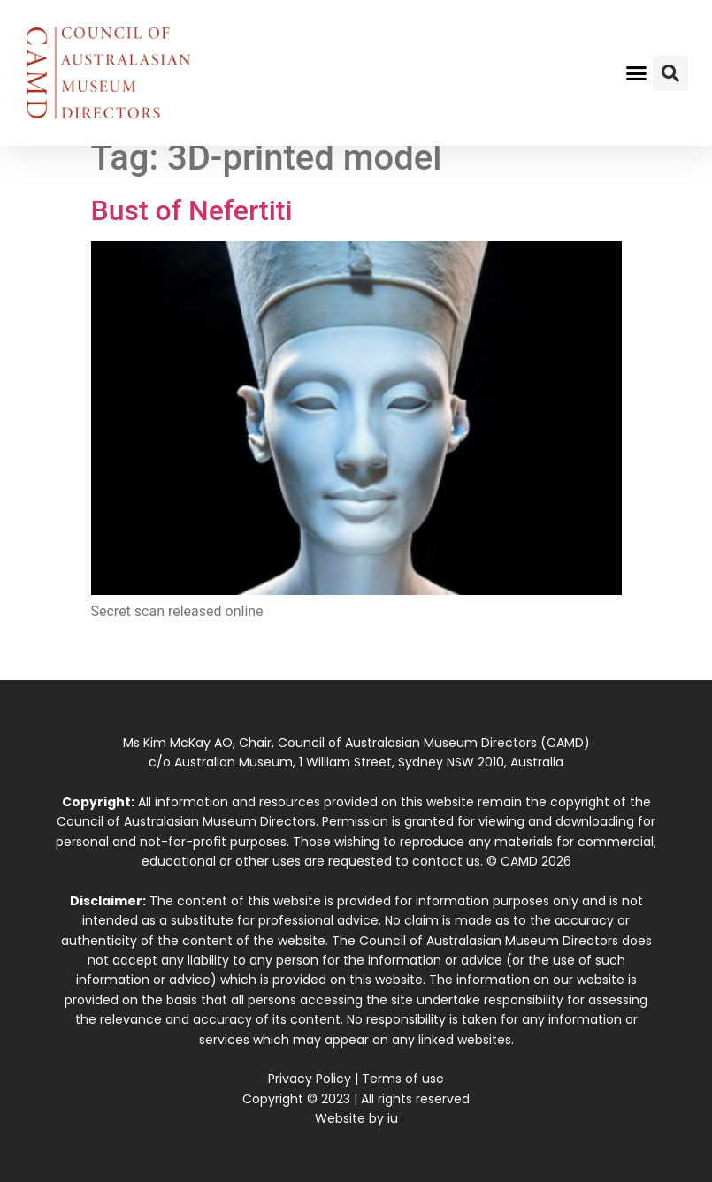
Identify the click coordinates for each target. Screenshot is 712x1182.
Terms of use (403, 1078)
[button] (636, 73)
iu (392, 1118)
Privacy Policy (309, 1078)
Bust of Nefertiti (192, 210)
